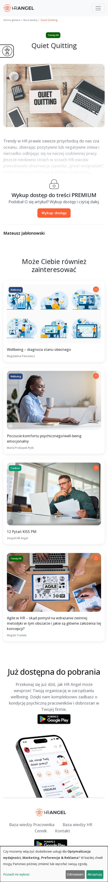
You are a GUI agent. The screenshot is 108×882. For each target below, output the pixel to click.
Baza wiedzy (30, 20)
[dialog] (54, 864)
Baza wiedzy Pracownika (31, 824)
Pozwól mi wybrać (16, 874)
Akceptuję (95, 874)
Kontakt (62, 830)
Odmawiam (75, 874)
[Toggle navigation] (98, 8)
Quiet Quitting (49, 20)
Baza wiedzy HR (77, 824)
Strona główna (11, 20)
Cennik (41, 830)
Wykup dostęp (54, 213)
